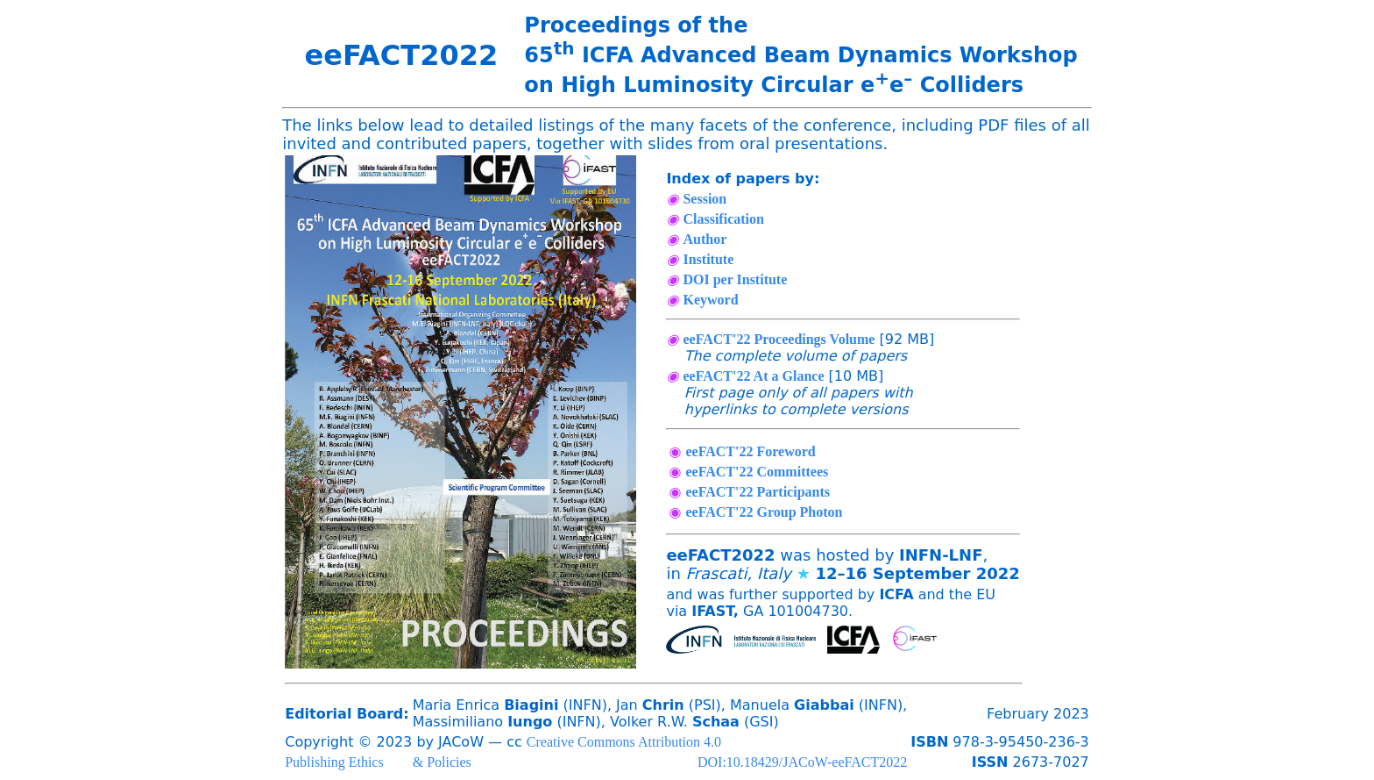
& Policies (442, 762)
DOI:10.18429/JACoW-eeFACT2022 (802, 762)
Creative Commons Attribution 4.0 (624, 741)
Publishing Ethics (334, 762)
